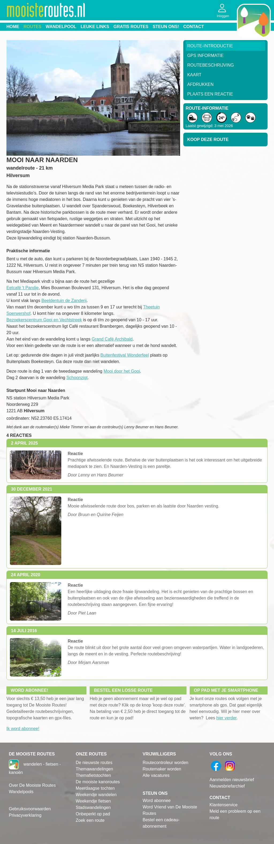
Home (12, 26)
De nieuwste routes (94, 762)
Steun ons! (166, 26)
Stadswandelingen (93, 807)
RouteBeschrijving (210, 65)
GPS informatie (205, 55)
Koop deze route (208, 139)
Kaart (194, 74)
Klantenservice (224, 805)
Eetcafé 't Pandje (22, 287)
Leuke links (95, 26)
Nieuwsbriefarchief (227, 786)
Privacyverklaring (25, 815)
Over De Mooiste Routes (32, 785)
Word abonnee (157, 800)
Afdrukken (200, 84)
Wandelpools (21, 791)
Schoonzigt (76, 377)
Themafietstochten (93, 775)
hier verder (226, 718)
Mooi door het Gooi (122, 371)
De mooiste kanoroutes (98, 782)
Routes (32, 26)
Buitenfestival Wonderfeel (124, 355)
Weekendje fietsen (93, 801)
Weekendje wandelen (96, 794)
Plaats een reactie (210, 94)
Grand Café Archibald (112, 339)
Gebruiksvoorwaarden (30, 809)
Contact (193, 26)
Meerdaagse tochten (95, 788)
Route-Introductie (210, 46)
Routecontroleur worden (165, 762)
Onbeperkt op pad (93, 814)
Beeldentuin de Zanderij (64, 300)
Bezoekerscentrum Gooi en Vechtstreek (44, 320)
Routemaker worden (162, 769)
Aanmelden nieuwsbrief (232, 779)
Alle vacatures (156, 775)
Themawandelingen (94, 769)
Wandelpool (61, 26)
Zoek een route (90, 820)
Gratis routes (130, 26)
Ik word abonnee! (22, 728)
